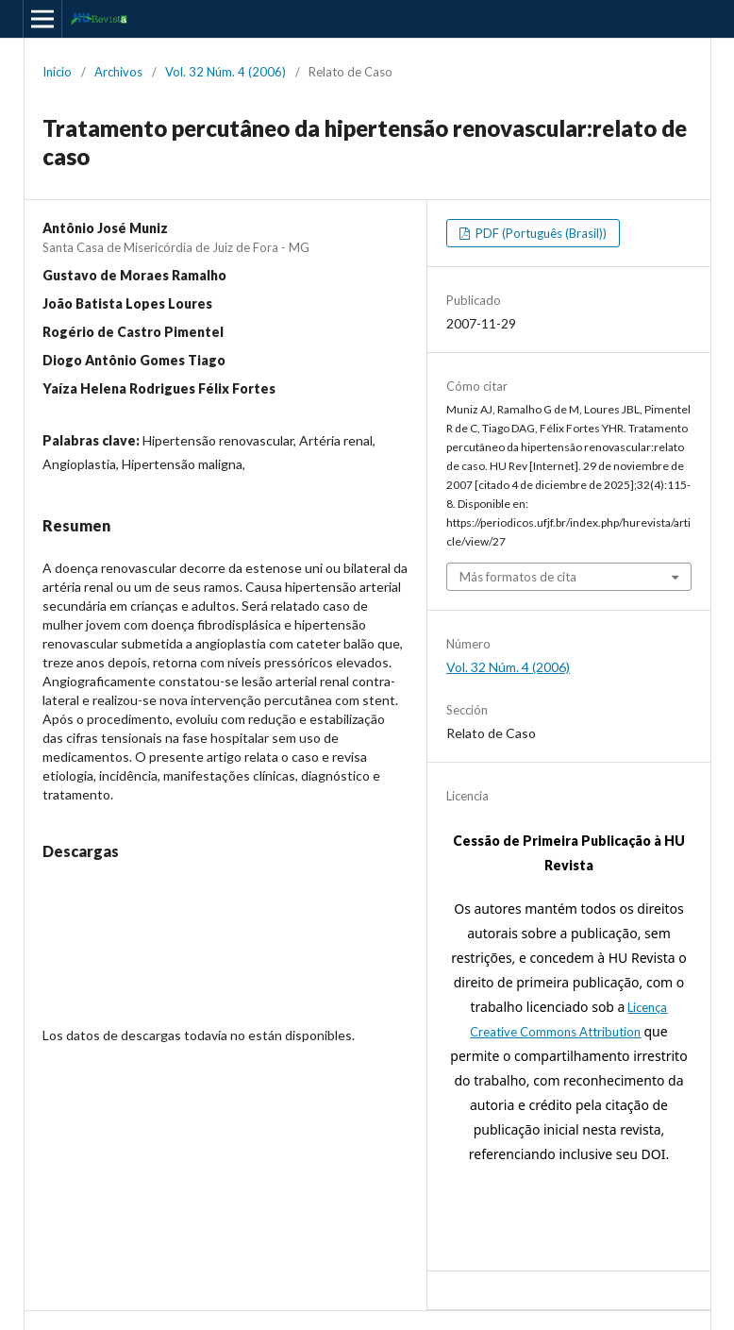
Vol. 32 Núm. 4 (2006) (225, 71)
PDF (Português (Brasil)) (540, 233)
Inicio (57, 71)
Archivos (118, 71)
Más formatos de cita (517, 576)
